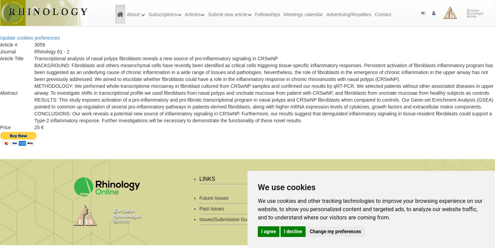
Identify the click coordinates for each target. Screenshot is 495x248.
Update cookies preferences (30, 38)
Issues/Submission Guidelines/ (232, 219)
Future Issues (214, 198)
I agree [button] (268, 231)
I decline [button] (293, 231)
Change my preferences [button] (335, 231)
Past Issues (211, 208)
